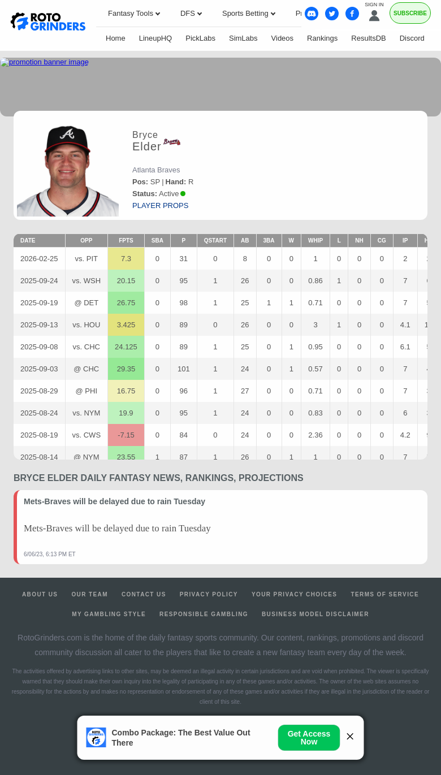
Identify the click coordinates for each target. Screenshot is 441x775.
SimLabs (243, 38)
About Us (40, 594)
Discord (412, 38)
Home (116, 38)
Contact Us (144, 594)
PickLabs (200, 38)
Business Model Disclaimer (315, 614)
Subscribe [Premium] (410, 13)
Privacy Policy (209, 594)
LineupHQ (155, 38)
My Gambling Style (109, 614)
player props (160, 205)
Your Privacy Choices (295, 594)
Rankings (322, 38)
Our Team (89, 594)
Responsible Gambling (203, 614)
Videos (282, 38)
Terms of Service (385, 594)
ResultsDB (368, 38)
